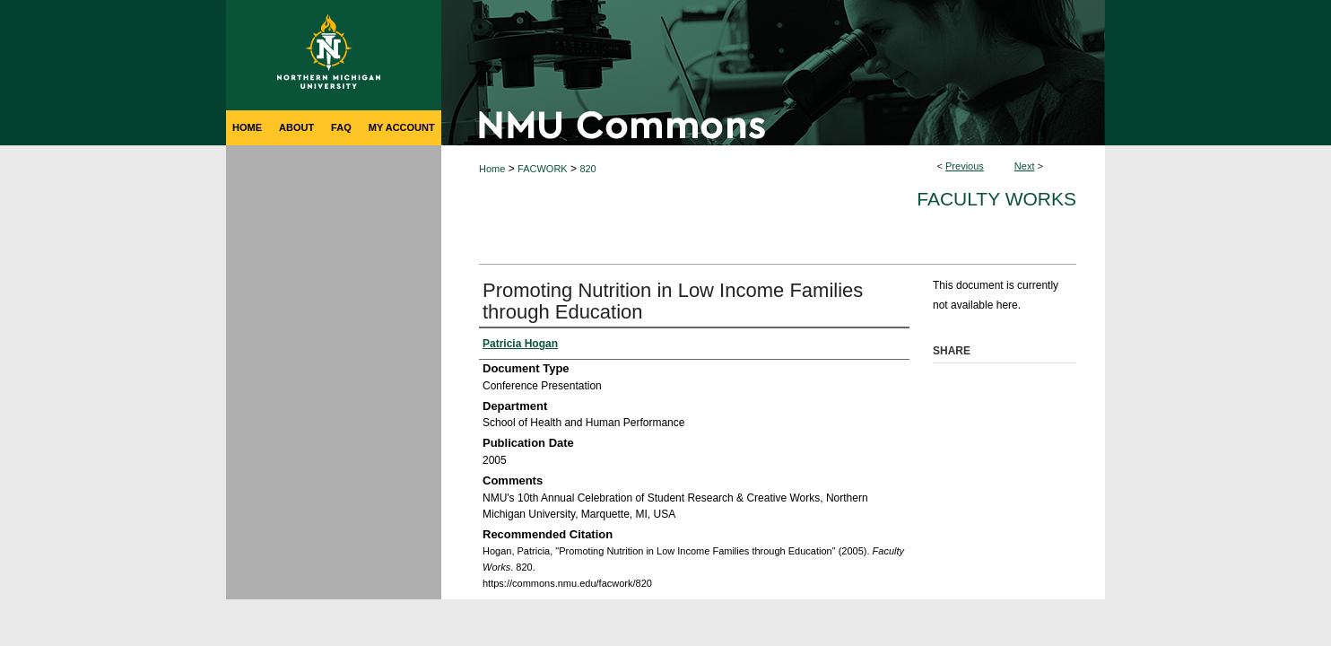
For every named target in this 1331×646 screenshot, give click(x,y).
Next (1024, 166)
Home (492, 168)
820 (587, 168)
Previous (964, 166)
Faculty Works (996, 198)
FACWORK (543, 168)
